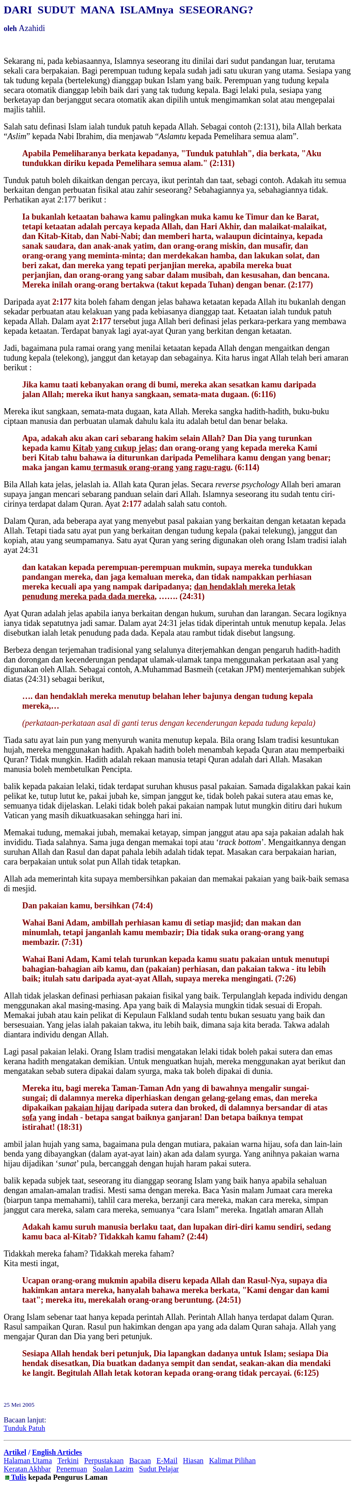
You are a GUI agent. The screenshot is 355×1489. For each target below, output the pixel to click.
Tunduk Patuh (24, 1428)
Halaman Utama (28, 1460)
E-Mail (167, 1460)
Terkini (68, 1460)
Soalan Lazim (112, 1469)
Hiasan (193, 1460)
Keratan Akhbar (27, 1469)
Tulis (17, 1477)
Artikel (15, 1452)
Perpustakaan (103, 1460)
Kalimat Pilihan (232, 1460)
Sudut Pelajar (159, 1469)
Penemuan (71, 1469)
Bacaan (140, 1460)
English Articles (57, 1452)
